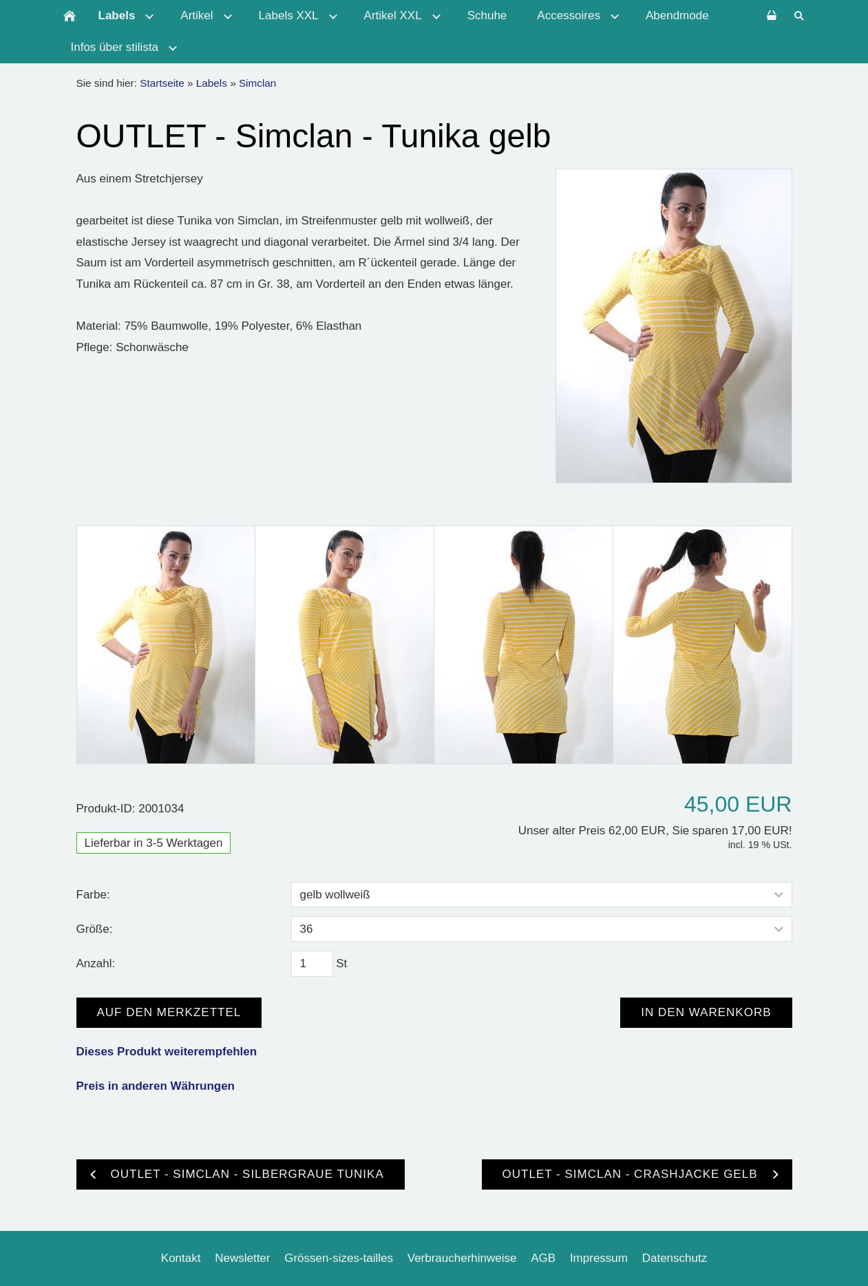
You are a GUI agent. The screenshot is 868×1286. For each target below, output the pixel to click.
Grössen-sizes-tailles (338, 1258)
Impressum (599, 1258)
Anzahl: (96, 963)
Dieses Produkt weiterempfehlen (166, 1051)
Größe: (94, 929)
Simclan (257, 83)
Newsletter (242, 1258)
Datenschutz (675, 1258)
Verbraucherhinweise (462, 1258)
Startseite (162, 83)
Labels (211, 83)
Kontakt (181, 1258)
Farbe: (93, 894)
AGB (543, 1258)
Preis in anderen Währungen (155, 1086)
